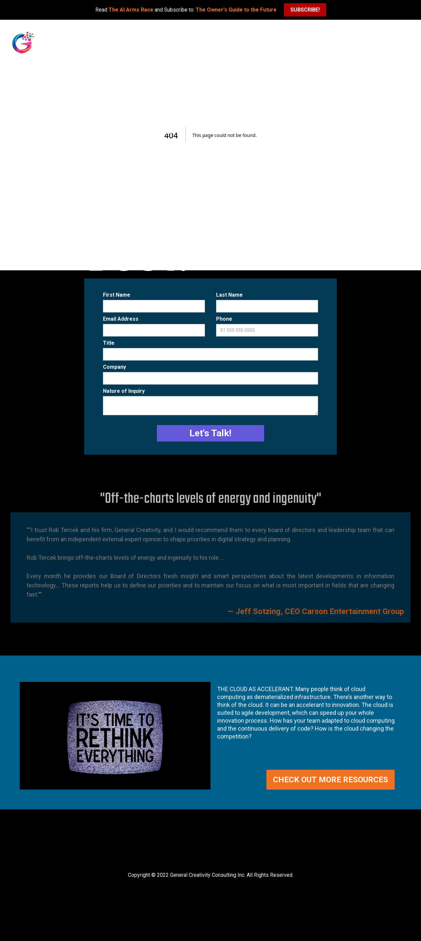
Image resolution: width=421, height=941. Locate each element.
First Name (116, 295)
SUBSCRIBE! (305, 10)
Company (114, 367)
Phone (224, 319)
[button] (409, 31)
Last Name (229, 295)
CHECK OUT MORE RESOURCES (330, 779)
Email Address (120, 319)
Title (108, 343)
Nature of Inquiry (124, 391)
